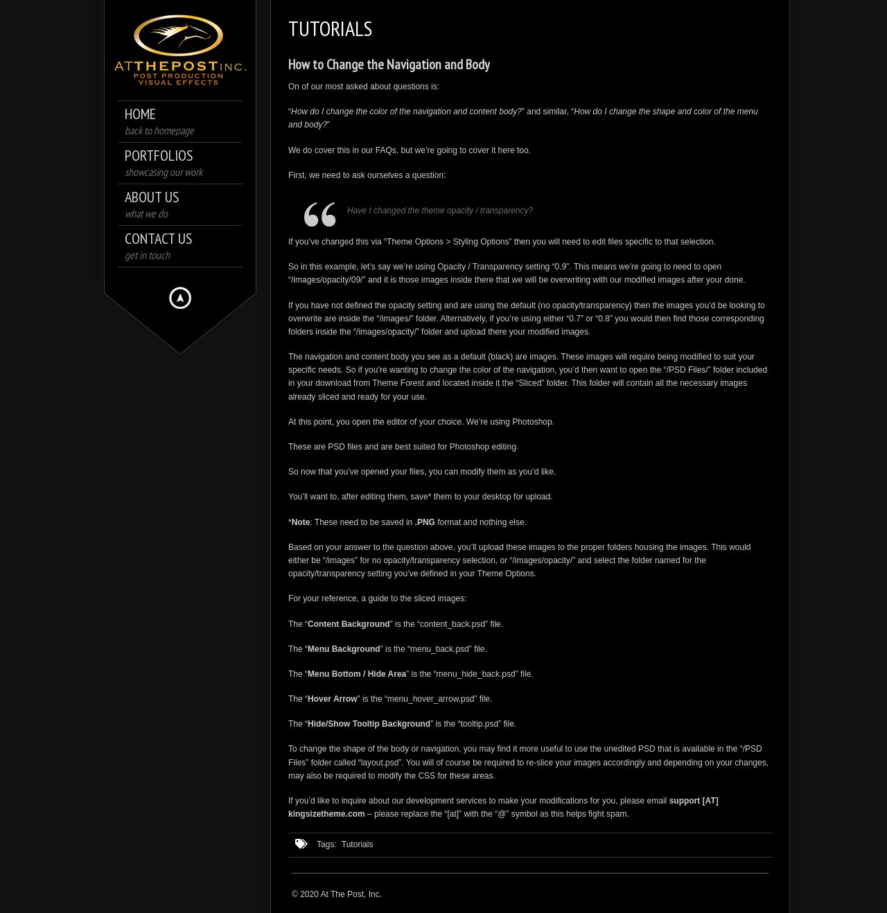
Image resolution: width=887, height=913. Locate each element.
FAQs (386, 150)
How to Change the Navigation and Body (389, 64)
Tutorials (358, 844)
